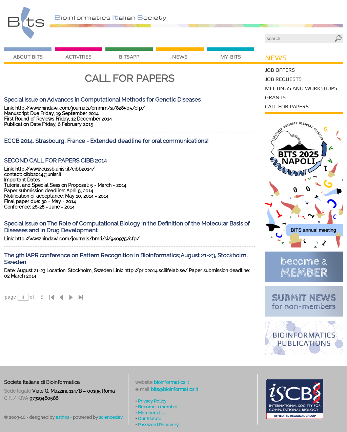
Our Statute (149, 418)
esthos (62, 417)
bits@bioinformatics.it (174, 389)
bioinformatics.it (171, 382)
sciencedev (111, 417)
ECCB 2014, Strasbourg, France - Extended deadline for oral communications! (106, 140)
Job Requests (283, 79)
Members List (152, 412)
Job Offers (280, 70)
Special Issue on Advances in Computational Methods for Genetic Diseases (102, 99)
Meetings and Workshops (301, 88)
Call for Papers (287, 106)
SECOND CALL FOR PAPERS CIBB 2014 (55, 160)
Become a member (158, 406)
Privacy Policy (152, 401)
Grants (275, 97)
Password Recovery (158, 424)
